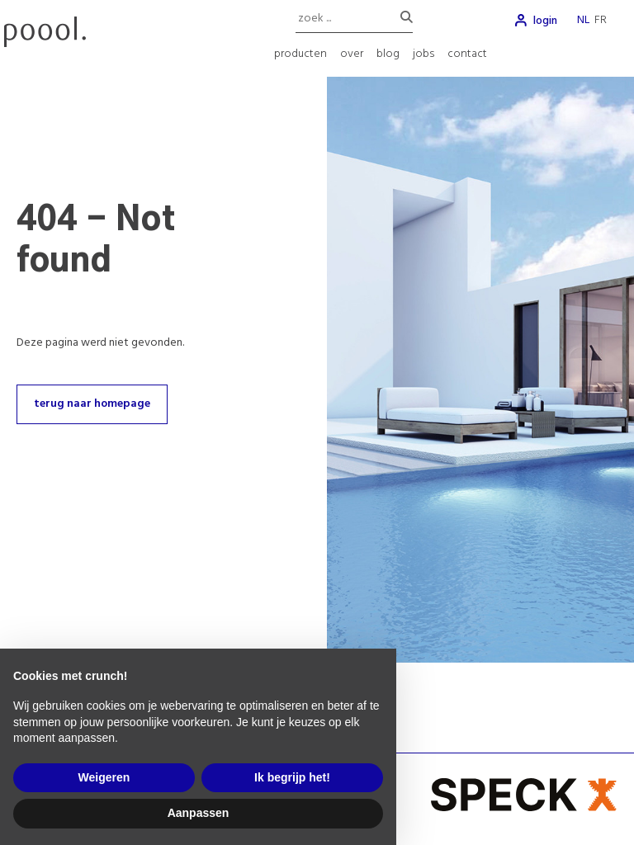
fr (600, 20)
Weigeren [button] (104, 777)
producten (300, 54)
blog (388, 54)
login (545, 21)
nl (583, 20)
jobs (423, 54)
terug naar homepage (92, 403)
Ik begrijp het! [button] (292, 777)
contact (467, 54)
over (351, 54)
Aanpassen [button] (198, 812)
